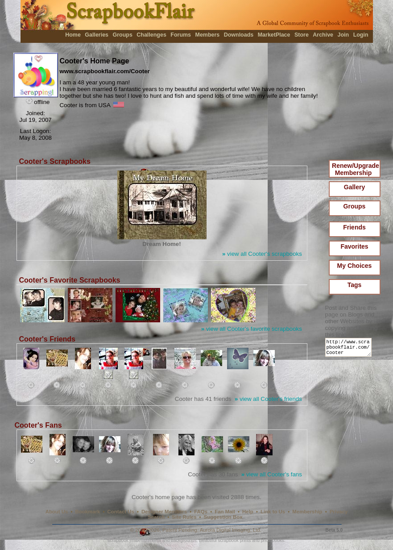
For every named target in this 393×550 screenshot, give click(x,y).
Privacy (339, 511)
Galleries (96, 35)
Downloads (239, 35)
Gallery (354, 187)
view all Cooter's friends (268, 399)
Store (301, 35)
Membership (307, 511)
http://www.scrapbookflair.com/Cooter (350, 349)
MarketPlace (274, 35)
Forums (180, 35)
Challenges (151, 35)
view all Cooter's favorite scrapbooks (251, 328)
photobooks (272, 540)
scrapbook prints (234, 540)
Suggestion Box (223, 517)
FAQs (200, 511)
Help (247, 511)
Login (360, 35)
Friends (354, 227)
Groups (122, 35)
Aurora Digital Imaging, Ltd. (230, 530)
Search (156, 517)
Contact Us (121, 511)
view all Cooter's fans (271, 474)
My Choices (354, 265)
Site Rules (184, 517)
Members (207, 35)
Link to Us (273, 511)
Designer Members (164, 511)
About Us (57, 511)
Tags (354, 284)
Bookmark (87, 511)
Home (73, 35)
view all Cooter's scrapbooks (262, 253)
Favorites (354, 246)
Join (343, 35)
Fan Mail (225, 511)
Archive (323, 35)
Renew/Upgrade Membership (355, 169)
